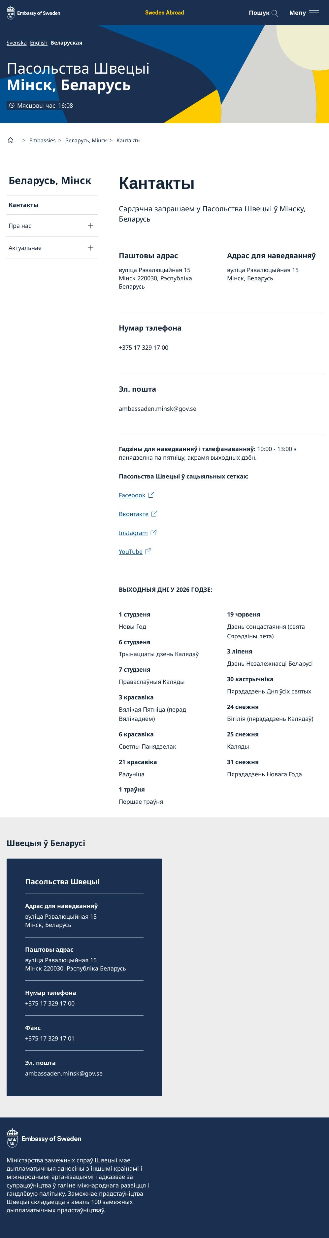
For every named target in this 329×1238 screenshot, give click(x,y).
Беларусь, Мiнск (86, 140)
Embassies (42, 140)
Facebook (132, 495)
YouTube (131, 551)
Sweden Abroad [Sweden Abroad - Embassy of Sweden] (164, 12)
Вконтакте (133, 514)
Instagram (133, 533)
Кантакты (23, 205)
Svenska (17, 42)
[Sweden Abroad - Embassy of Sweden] (40, 12)
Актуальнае (25, 247)
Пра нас (20, 225)
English (39, 42)
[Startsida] (13, 140)
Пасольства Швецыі (78, 76)
